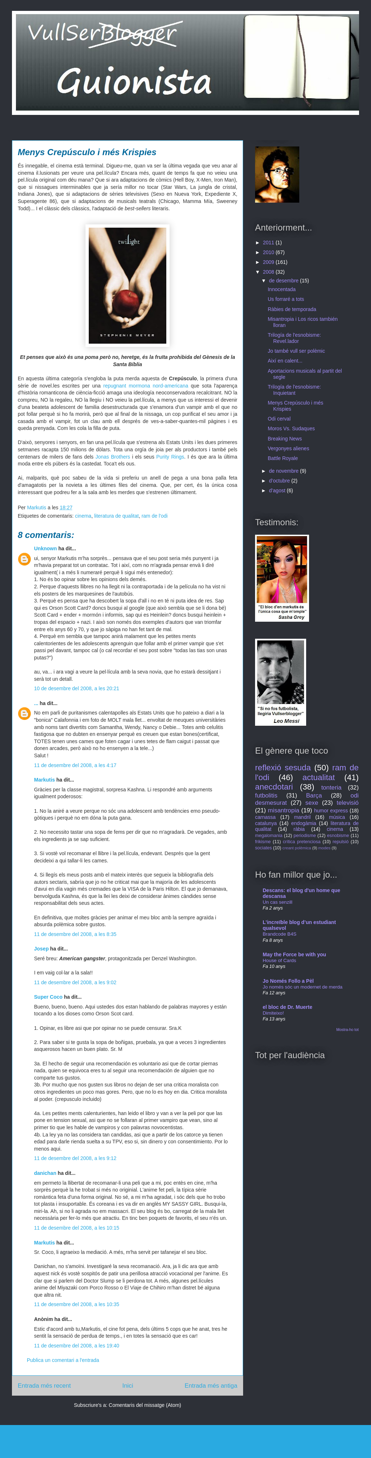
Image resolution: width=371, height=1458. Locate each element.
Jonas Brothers (112, 457)
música (337, 817)
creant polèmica (297, 848)
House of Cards (279, 960)
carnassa (265, 817)
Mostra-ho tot (347, 1029)
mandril (302, 817)
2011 (269, 242)
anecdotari (274, 786)
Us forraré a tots (286, 299)
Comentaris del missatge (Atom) (145, 1405)
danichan (45, 1173)
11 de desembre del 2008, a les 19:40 (76, 1346)
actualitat (319, 777)
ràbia (299, 829)
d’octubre (280, 481)
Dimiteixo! (273, 1013)
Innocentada (282, 289)
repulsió (341, 841)
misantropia (283, 810)
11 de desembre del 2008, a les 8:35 (75, 934)
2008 (269, 272)
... (36, 703)
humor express (331, 810)
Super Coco (48, 997)
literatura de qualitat (116, 516)
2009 (269, 262)
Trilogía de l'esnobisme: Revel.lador (294, 338)
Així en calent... (285, 361)
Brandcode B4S (279, 934)
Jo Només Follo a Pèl (288, 981)
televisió (348, 802)
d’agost (278, 490)
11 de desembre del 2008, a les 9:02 (75, 982)
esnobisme (338, 835)
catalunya (266, 823)
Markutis (44, 780)
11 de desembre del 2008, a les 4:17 (75, 765)
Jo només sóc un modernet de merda (302, 987)
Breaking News (285, 439)
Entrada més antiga (210, 1385)
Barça (314, 795)
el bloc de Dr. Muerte (287, 1007)
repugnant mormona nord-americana (145, 386)
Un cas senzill (277, 902)
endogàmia (303, 823)
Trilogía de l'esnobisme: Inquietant (294, 390)
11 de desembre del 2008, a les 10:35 (76, 1304)
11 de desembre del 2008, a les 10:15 (76, 1228)
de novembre (284, 471)
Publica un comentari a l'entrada (63, 1360)
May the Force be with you (294, 954)
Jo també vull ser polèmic (296, 351)
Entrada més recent (44, 1385)
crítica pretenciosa (302, 841)
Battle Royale (283, 458)
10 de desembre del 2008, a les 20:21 (76, 688)
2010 (269, 252)
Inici (127, 1385)
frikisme (263, 841)
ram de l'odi (155, 516)
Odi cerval (279, 419)
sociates (263, 847)
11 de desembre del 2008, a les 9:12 (75, 1158)
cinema (83, 516)
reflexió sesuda (283, 767)
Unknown (45, 548)
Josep (41, 949)
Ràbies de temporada (292, 309)
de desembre (284, 280)
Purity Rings (170, 457)
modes (324, 848)
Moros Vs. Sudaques (291, 428)
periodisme (304, 835)
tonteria (331, 787)
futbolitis (266, 795)
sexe (311, 802)
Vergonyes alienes (288, 448)
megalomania (269, 835)
